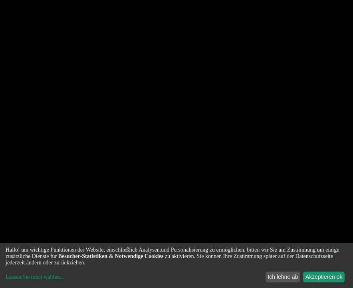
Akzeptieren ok (324, 277)
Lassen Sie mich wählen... (35, 277)
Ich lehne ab (283, 277)
